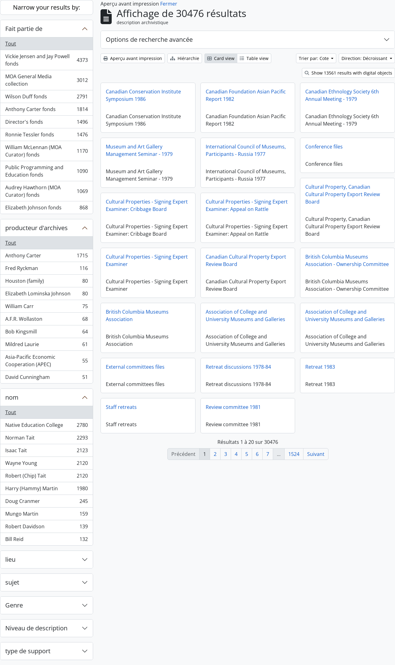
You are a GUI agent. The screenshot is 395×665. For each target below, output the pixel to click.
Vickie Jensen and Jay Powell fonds (46, 60)
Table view (254, 58)
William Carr (46, 307)
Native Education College (46, 426)
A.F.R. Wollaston (46, 320)
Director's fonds (46, 123)
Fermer (168, 3)
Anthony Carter (46, 257)
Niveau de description (36, 628)
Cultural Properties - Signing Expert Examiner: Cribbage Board (147, 205)
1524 (293, 454)
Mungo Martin (46, 515)
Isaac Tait (46, 452)
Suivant (315, 454)
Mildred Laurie (46, 346)
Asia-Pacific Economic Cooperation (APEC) (46, 361)
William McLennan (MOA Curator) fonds (46, 151)
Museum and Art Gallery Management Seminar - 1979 (139, 150)
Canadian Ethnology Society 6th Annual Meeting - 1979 (342, 95)
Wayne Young (46, 464)
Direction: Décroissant (365, 58)
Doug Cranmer (46, 502)
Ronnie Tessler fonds (46, 136)
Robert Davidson (46, 528)
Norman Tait (46, 439)
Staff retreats (121, 407)
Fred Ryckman (46, 269)
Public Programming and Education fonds (46, 171)
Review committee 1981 (233, 407)
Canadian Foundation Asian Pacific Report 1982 (246, 95)
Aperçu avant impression (132, 58)
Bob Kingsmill (46, 333)
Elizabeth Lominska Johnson (46, 295)
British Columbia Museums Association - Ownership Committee (347, 260)
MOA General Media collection (46, 80)
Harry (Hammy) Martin (46, 490)
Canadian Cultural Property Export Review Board (246, 260)
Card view (220, 58)
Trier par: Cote (314, 58)
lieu (10, 559)
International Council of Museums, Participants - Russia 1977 (246, 150)
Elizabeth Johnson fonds (46, 209)
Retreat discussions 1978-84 (238, 366)
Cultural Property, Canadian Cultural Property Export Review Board (342, 194)
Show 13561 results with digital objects (348, 73)
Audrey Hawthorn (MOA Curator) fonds (46, 191)
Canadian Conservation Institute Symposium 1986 (143, 95)
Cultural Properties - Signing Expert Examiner (147, 260)
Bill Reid (46, 540)
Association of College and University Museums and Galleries (245, 315)
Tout (10, 43)
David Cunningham (46, 378)
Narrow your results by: (46, 7)
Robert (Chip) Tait (46, 477)
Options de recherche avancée (149, 39)
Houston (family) (46, 282)
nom (12, 397)
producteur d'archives (36, 228)
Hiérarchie (184, 58)
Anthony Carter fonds (46, 110)
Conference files (324, 146)
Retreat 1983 (320, 371)
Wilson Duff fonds (46, 98)
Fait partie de (23, 28)
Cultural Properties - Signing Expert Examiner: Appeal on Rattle (247, 205)
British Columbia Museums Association (137, 315)
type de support (27, 651)
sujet (12, 582)
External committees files (135, 366)
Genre (14, 605)
